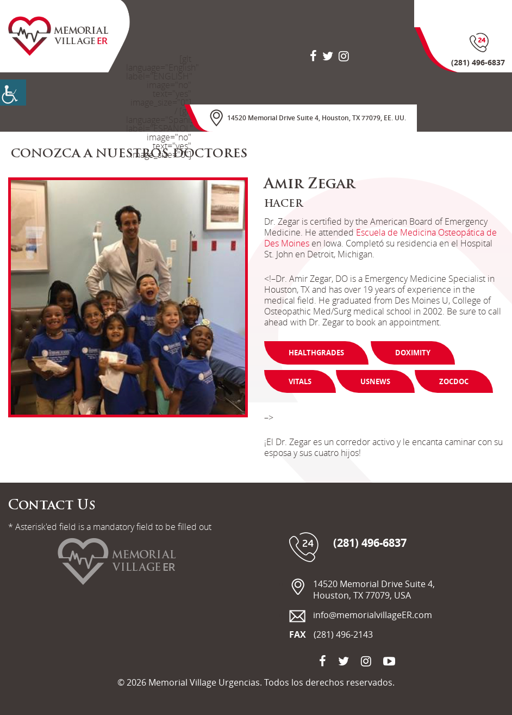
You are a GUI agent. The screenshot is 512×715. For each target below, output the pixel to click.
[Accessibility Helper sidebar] (13, 92)
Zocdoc (454, 381)
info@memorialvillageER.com (372, 615)
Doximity (412, 353)
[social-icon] (313, 56)
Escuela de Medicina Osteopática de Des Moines (380, 237)
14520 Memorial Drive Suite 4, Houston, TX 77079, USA (374, 589)
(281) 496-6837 (370, 543)
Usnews (375, 381)
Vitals (300, 381)
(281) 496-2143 (343, 634)
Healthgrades (316, 353)
